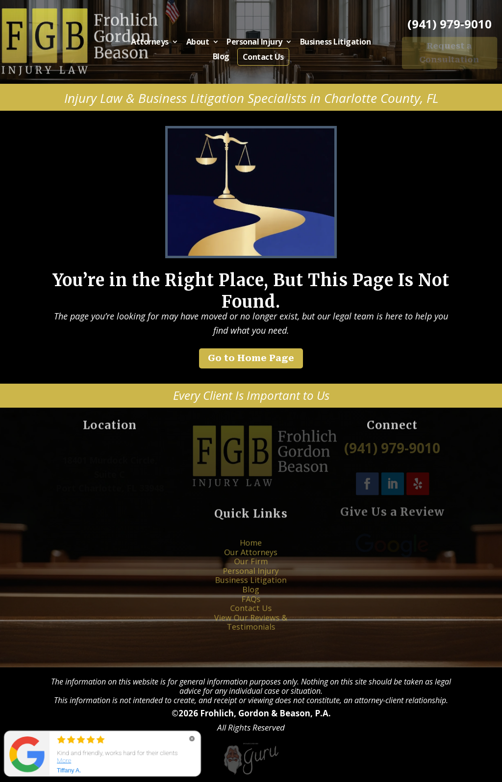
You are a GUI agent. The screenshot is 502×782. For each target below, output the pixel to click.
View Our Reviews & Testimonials (251, 608)
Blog (224, 56)
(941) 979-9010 (449, 24)
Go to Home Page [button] (251, 358)
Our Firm (251, 570)
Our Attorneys (250, 565)
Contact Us (262, 56)
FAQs (251, 593)
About (203, 44)
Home (251, 559)
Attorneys (160, 44)
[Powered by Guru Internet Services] (251, 772)
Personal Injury (254, 44)
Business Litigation (326, 44)
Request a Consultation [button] (450, 52)
